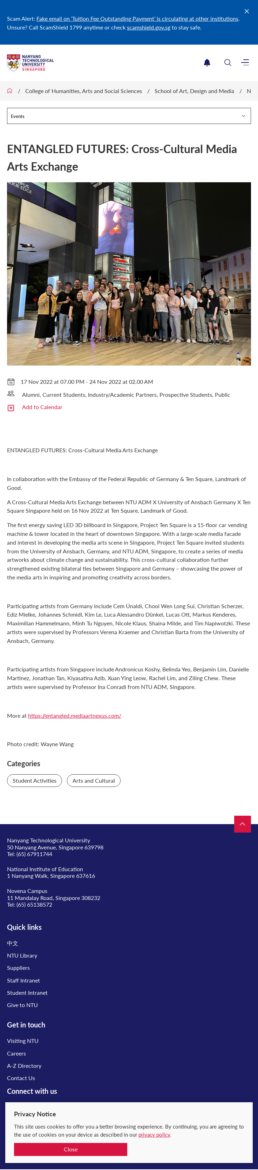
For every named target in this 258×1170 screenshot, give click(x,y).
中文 (12, 943)
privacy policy (154, 1134)
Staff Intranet (23, 980)
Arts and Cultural (94, 780)
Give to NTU (22, 1004)
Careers (16, 1053)
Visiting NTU (23, 1040)
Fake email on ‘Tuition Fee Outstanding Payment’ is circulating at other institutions (137, 18)
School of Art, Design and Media (194, 90)
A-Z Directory (24, 1065)
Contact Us (21, 1077)
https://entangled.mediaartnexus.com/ (74, 715)
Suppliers (18, 967)
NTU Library (22, 955)
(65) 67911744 (34, 853)
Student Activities (34, 780)
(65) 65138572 (34, 904)
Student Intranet (27, 992)
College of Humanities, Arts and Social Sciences (83, 90)
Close (70, 1149)
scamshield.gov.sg (148, 27)
